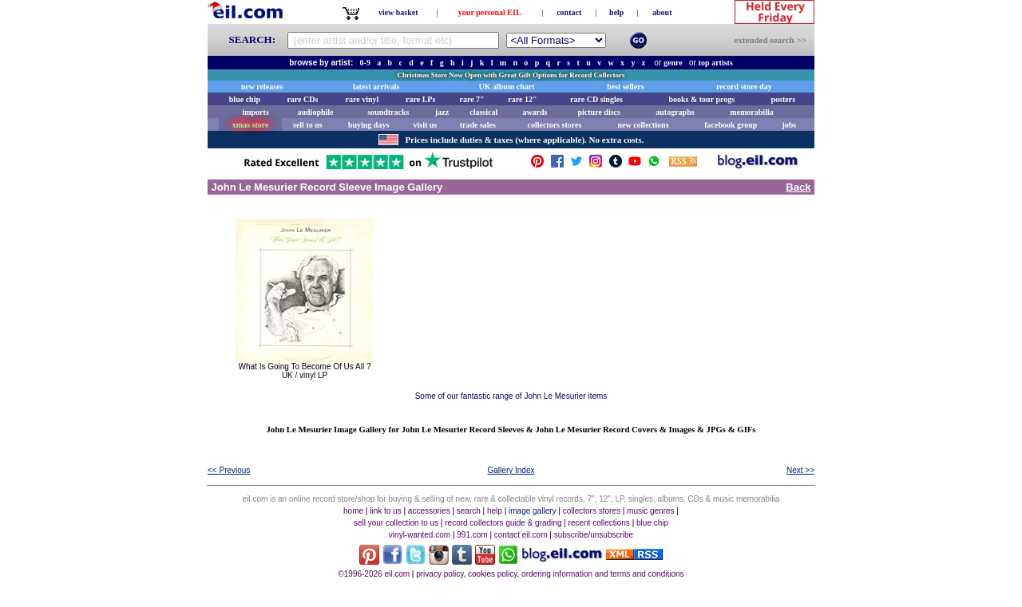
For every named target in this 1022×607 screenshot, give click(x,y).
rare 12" (522, 99)
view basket (398, 12)
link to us (385, 510)
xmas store (250, 124)
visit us (426, 124)
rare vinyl (362, 99)
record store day (744, 86)
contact (569, 12)
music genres (650, 510)
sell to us (308, 124)
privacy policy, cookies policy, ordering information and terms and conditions (549, 574)
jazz (442, 112)
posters (782, 99)
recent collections (599, 522)
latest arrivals (376, 86)
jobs (789, 124)
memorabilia (751, 112)
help (616, 12)
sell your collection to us (396, 522)
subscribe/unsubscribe (594, 534)
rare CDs (302, 99)
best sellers (625, 86)
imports (255, 112)
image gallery (532, 510)
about (661, 12)
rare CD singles (596, 99)
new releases (262, 86)
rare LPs (420, 99)
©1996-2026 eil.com (374, 574)
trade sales (478, 124)
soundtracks (388, 112)
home (353, 510)
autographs (675, 112)
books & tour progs (701, 99)
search (469, 510)
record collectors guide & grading (503, 522)
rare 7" (471, 99)
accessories (429, 510)
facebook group (730, 124)
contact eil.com (521, 534)
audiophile (316, 112)
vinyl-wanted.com (419, 534)
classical (483, 112)
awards (534, 112)
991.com (472, 534)
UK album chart (507, 86)
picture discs (598, 112)
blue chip (244, 99)
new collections (642, 124)
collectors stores (554, 124)
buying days (368, 124)
